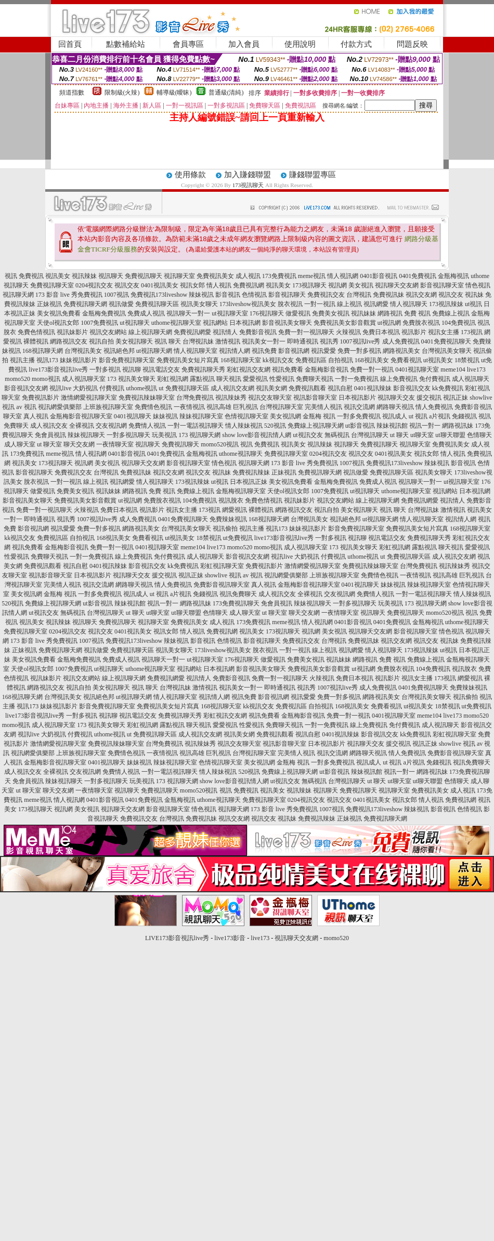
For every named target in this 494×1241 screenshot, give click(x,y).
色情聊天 (479, 435)
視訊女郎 (192, 285)
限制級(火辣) (122, 92)
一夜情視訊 (189, 407)
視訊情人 (225, 332)
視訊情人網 (234, 350)
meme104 (452, 369)
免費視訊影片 (40, 397)
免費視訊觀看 (307, 388)
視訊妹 (474, 294)
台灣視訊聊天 (369, 435)
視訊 (11, 276)
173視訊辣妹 (446, 304)
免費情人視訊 (147, 425)
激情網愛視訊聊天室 (89, 397)
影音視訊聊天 (287, 294)
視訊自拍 (101, 341)
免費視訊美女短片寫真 (188, 360)
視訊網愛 (375, 304)
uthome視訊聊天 (241, 453)
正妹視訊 (49, 304)
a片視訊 (439, 416)
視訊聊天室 (179, 276)
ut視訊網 (389, 322)
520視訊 (275, 425)
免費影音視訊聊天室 (221, 584)
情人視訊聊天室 (195, 350)
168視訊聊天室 (240, 360)
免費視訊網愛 (192, 332)
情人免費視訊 (434, 407)
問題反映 (412, 44)
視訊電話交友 (161, 369)
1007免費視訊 (99, 322)
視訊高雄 (218, 407)
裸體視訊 (35, 341)
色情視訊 (254, 294)
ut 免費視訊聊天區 (184, 388)
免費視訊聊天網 (85, 304)
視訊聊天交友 (396, 397)
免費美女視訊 (330, 313)
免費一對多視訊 (359, 350)
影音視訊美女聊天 (287, 322)
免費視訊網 (248, 285)
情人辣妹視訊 (244, 425)
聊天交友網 (79, 444)
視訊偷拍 (225, 528)
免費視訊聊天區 (157, 304)
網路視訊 (390, 313)
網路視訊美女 (401, 350)
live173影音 (229, 938)
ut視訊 (473, 304)
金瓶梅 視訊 (319, 416)
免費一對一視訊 (372, 369)
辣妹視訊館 (392, 425)
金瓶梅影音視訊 (326, 369)
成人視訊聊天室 (84, 378)
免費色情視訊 (36, 332)
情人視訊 (218, 285)
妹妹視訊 (165, 416)
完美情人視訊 (323, 407)
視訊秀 (329, 341)
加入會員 (243, 44)
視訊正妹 (455, 397)
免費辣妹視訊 (228, 519)
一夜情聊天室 (115, 444)
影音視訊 (227, 294)
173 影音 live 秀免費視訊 (68, 294)
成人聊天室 (19, 444)
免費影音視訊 (258, 332)
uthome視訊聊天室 (176, 322)
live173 (476, 369)
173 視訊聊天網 (199, 435)
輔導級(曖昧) (174, 92)
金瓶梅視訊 (453, 276)
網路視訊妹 (457, 425)
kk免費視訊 (447, 388)
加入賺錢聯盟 (247, 174)
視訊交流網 (359, 407)
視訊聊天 (110, 276)
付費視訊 (111, 388)
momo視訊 (46, 378)
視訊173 (47, 360)
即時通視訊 (302, 341)
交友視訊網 (111, 425)
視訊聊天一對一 (188, 313)
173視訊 (472, 332)
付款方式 (356, 44)
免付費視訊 (434, 378)
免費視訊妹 (388, 294)
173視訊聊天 (248, 185)
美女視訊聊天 (134, 341)
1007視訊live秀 (360, 341)
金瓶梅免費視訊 (104, 313)
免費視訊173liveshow (159, 294)
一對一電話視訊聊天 (195, 425)
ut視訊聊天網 (154, 350)
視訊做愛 (121, 304)
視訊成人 (394, 416)
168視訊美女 (372, 360)
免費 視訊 (417, 313)
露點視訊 (202, 378)
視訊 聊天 (167, 341)
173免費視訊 (279, 276)
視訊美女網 (271, 388)
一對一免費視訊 (357, 378)
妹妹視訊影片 (78, 360)
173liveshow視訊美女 (247, 304)
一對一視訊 (319, 304)
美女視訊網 (285, 416)
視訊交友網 (421, 294)
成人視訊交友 (49, 425)
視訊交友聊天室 (270, 397)
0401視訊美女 (159, 285)
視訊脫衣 (230, 500)
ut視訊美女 (438, 360)
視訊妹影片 (72, 332)
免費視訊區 (311, 360)
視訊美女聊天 (199, 304)
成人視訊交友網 (232, 388)
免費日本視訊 (381, 332)
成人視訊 (248, 276)
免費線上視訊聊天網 (316, 425)
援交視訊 (429, 397)
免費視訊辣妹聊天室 (147, 397)
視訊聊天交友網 (397, 285)
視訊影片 (413, 332)
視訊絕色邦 (119, 350)
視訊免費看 (287, 369)
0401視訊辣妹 (373, 388)
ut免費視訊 (238, 538)
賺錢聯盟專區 (312, 174)
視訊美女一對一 (263, 341)
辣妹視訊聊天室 (201, 416)
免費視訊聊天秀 (203, 369)
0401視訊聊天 (132, 416)
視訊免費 (264, 350)
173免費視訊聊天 (236, 603)
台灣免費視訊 (195, 397)
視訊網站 (215, 322)
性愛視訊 (281, 378)
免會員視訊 (50, 435)
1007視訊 (116, 294)
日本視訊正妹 (248, 481)
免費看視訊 (406, 360)
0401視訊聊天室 (417, 369)
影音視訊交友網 (26, 388)
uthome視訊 (141, 388)
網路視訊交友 (68, 341)
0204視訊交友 (94, 285)
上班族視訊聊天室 (108, 407)
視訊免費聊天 (238, 594)
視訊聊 (131, 369)
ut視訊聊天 (134, 322)
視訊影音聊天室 (315, 397)
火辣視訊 (348, 332)
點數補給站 (125, 44)
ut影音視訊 (360, 425)
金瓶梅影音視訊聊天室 (81, 416)
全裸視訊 (81, 425)
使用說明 (300, 44)
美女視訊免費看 (59, 313)
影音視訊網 (293, 350)
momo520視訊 (220, 444)
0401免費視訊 (417, 276)
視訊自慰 (340, 388)
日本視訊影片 (357, 397)
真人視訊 (35, 416)
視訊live (60, 388)
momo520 (17, 378)
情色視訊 (477, 285)
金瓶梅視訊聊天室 (241, 491)
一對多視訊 (105, 369)
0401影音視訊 (378, 276)
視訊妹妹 (363, 313)
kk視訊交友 (278, 360)
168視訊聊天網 (42, 350)
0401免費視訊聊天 (446, 341)
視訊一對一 (424, 425)
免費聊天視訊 (314, 378)
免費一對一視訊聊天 (306, 332)
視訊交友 (126, 285)
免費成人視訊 (146, 313)
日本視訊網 (245, 322)
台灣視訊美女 (83, 350)
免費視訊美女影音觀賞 (345, 322)
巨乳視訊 (245, 407)
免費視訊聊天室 (52, 285)
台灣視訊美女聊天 (447, 350)
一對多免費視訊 (359, 416)
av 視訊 (26, 407)
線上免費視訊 (399, 378)
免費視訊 (31, 276)
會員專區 (188, 44)
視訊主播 (22, 360)
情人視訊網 (342, 276)
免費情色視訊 (153, 407)
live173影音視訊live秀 (58, 369)
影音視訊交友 (412, 388)
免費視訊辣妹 (251, 472)
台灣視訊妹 (198, 341)
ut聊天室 (422, 435)
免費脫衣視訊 (421, 322)
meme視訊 (312, 276)
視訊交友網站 (108, 332)
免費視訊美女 (215, 276)
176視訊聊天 (267, 313)
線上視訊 (349, 304)
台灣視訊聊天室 (281, 407)
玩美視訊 (164, 435)
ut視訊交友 (307, 435)
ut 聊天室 (50, 444)
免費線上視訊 (451, 313)
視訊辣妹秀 (230, 397)
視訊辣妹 (84, 276)
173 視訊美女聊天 (131, 378)
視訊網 (337, 285)
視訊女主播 (443, 332)
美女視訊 (360, 285)
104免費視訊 (458, 322)
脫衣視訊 (290, 304)
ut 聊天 (399, 435)
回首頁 (70, 44)
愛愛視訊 (255, 378)
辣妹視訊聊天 (86, 435)
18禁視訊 (466, 360)
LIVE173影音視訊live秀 (177, 938)
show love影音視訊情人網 (256, 435)
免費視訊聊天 (143, 276)
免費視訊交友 (326, 294)
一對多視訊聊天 (128, 435)
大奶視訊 (85, 388)
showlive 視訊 (223, 575)
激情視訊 (227, 341)
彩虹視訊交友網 (248, 369)
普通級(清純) (226, 92)
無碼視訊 (336, 435)
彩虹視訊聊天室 (222, 566)
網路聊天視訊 (395, 407)
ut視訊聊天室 (230, 313)
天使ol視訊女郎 (58, 322)
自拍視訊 (340, 360)
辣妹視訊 (201, 294)
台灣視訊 (358, 294)
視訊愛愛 (323, 350)
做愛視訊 (297, 313)
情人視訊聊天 (408, 304)
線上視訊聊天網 (150, 332)
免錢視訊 (464, 416)
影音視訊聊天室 (442, 285)
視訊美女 (57, 276)
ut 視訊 (418, 416)
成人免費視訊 (401, 341)
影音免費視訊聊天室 (127, 360)
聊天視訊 (228, 378)
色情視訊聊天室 (246, 416)
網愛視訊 (234, 509)
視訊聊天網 (18, 294)
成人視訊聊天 (470, 378)
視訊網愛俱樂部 (60, 407)
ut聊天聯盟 (450, 435)
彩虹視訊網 (172, 378)
